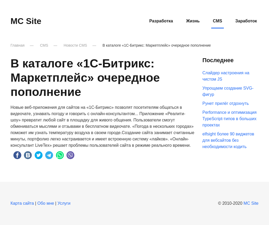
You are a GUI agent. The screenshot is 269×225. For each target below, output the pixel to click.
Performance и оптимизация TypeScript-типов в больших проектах (230, 118)
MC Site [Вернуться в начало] (26, 21)
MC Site (251, 203)
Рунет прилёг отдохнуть (226, 103)
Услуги (64, 203)
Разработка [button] (161, 21)
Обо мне (45, 203)
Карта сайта (22, 203)
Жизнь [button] (193, 21)
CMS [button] (217, 21)
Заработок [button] (246, 21)
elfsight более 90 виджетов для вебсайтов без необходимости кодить (228, 140)
